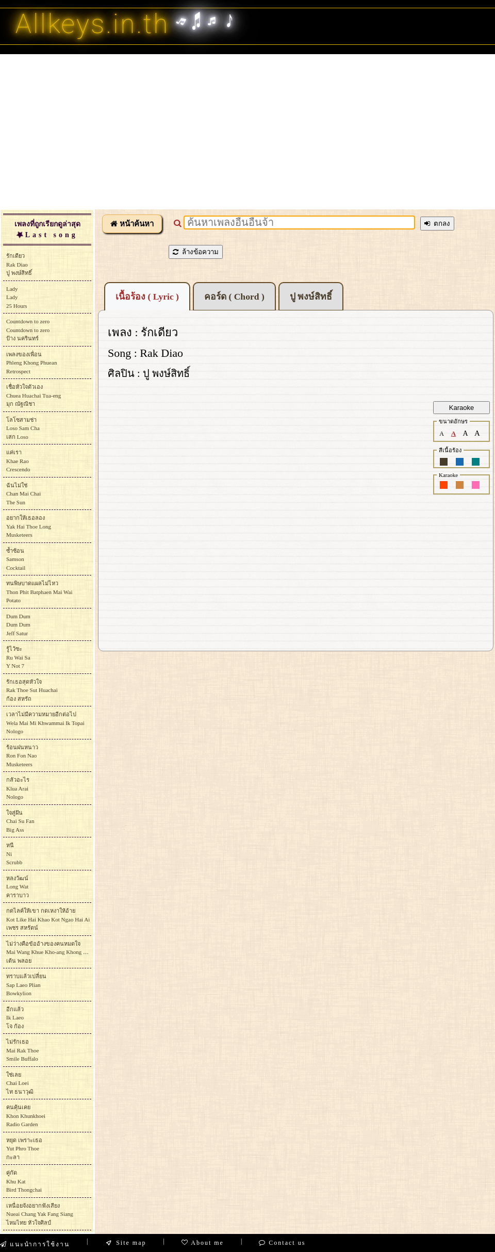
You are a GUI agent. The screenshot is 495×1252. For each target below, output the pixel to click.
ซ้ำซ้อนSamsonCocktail (15, 559)
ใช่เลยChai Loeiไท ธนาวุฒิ (20, 1083)
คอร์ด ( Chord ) (234, 296)
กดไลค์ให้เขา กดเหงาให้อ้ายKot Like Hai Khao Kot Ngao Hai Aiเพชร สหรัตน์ (48, 919)
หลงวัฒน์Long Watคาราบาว (17, 886)
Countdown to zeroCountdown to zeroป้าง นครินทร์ (28, 329)
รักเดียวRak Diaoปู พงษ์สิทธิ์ (19, 264)
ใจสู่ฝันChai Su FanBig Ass (20, 821)
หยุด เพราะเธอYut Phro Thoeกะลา (24, 1148)
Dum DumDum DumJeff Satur (18, 624)
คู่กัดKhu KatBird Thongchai (24, 1181)
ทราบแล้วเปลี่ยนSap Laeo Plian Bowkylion (26, 984)
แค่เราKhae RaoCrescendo (18, 460)
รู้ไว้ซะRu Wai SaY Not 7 (18, 657)
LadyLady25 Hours (16, 297)
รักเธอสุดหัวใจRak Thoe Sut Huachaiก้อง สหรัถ (32, 690)
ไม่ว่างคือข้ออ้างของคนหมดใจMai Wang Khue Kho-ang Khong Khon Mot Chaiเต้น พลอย (62, 952)
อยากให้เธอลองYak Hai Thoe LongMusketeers (28, 526)
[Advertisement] (248, 131)
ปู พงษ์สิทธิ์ (311, 296)
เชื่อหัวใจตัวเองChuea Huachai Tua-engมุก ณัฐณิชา (33, 395)
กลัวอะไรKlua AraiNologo (17, 788)
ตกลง (437, 223)
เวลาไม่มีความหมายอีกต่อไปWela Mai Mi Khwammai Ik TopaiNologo (45, 722)
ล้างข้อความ (196, 252)
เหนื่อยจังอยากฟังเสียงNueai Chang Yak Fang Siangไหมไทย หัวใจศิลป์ (39, 1214)
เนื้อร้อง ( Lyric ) (147, 296)
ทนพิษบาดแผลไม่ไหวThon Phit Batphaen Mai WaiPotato (39, 591)
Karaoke (461, 407)
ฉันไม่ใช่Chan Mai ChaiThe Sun (23, 493)
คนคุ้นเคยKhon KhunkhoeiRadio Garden (25, 1115)
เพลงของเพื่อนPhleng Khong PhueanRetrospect (31, 362)
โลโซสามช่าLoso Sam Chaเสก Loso (23, 428)
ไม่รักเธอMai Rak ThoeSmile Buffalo (22, 1050)
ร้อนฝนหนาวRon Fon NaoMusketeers (22, 755)
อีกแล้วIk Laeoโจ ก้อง (15, 1017)
